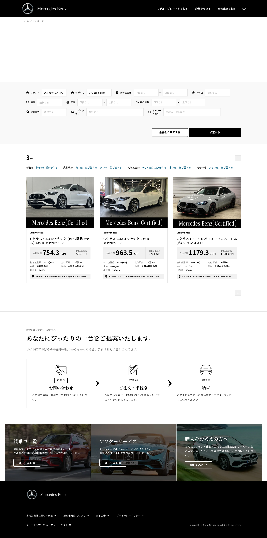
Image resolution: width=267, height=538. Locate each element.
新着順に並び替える (47, 167)
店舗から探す (203, 8)
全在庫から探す (227, 8)
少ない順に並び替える (221, 167)
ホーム (26, 21)
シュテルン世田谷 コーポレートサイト (47, 525)
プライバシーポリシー (128, 515)
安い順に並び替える (86, 167)
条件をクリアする (169, 132)
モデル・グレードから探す (172, 8)
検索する (215, 132)
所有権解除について (74, 515)
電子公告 (101, 515)
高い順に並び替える (111, 167)
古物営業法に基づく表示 (39, 515)
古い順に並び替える (180, 167)
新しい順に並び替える (154, 167)
